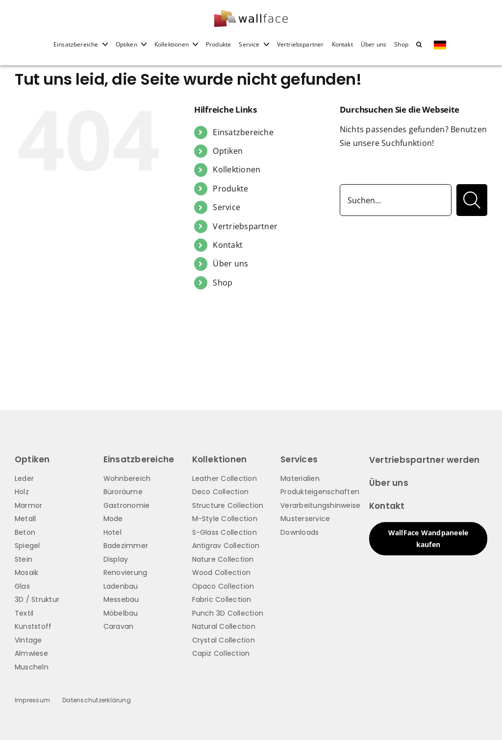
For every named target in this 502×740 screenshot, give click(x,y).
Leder (24, 478)
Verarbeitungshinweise (320, 505)
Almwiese (31, 653)
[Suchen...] (396, 200)
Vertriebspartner (245, 226)
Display (115, 559)
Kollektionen (236, 169)
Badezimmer (125, 545)
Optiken (228, 150)
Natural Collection (223, 626)
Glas (22, 586)
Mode (113, 519)
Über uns (230, 263)
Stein (23, 559)
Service (226, 207)
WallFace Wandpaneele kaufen (428, 538)
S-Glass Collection (224, 532)
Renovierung (125, 572)
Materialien (300, 478)
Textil (24, 613)
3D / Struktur (37, 599)
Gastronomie (126, 505)
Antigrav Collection (226, 545)
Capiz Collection (221, 653)
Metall (25, 519)
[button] (419, 51)
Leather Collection (224, 478)
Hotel (112, 532)
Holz (22, 492)
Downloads (299, 532)
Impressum (32, 700)
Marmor (28, 505)
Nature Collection (223, 559)
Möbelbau (120, 613)
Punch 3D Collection (228, 613)
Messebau (121, 599)
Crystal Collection (223, 640)
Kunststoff (33, 626)
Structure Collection (228, 505)
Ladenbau (120, 586)
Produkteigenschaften (319, 492)
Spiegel (27, 545)
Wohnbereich (127, 478)
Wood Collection (221, 572)
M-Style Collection (224, 519)
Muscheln (32, 667)
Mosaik (26, 572)
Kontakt (228, 244)
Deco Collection (220, 492)
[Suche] (471, 200)
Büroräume (123, 492)
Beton (25, 532)
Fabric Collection (221, 599)
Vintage (28, 640)
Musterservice (305, 519)
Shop (222, 282)
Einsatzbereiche (243, 132)
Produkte (230, 188)
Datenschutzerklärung (96, 700)
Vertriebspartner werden (424, 460)
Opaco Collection (223, 586)
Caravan (118, 626)
